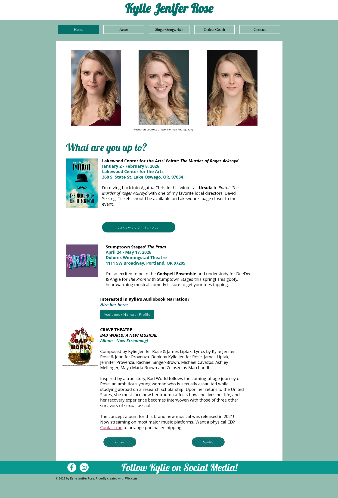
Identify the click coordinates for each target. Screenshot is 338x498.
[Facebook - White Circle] (71, 467)
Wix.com (131, 478)
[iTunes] (119, 442)
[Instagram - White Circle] (84, 467)
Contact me (111, 427)
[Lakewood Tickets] (138, 227)
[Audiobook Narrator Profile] (127, 314)
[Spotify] (208, 442)
